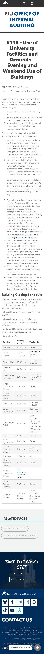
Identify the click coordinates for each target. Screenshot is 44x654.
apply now (22, 573)
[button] (37, 647)
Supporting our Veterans (32, 632)
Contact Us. (18, 619)
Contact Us (8, 628)
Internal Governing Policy (19, 535)
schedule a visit (22, 579)
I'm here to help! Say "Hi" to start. (20, 647)
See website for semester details (34, 354)
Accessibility (18, 628)
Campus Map (33, 630)
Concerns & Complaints (15, 634)
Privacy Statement (31, 634)
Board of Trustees (14, 528)
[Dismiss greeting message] (31, 645)
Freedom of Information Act (12, 632)
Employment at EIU (21, 630)
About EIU (26, 628)
